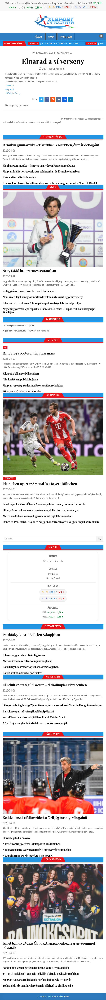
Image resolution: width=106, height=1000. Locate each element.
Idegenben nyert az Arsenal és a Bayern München (40, 483)
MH (5, 348)
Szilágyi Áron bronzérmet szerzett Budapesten (29, 291)
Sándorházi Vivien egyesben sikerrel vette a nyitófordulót (36, 968)
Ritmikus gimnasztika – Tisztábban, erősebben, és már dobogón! (51, 145)
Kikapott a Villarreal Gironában (21, 373)
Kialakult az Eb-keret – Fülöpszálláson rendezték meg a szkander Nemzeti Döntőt (50, 183)
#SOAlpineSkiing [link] (12, 93)
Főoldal (38, 36)
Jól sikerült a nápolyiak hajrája (20, 379)
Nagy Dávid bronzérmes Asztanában (29, 270)
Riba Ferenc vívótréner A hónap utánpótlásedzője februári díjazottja (42, 303)
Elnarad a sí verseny (53, 61)
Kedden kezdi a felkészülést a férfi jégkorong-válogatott (45, 817)
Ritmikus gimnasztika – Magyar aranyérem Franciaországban (39, 165)
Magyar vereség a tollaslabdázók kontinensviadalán (33, 385)
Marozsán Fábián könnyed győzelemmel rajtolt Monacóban (37, 516)
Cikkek (51, 36)
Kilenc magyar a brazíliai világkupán (24, 655)
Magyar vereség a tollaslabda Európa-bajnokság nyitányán (37, 979)
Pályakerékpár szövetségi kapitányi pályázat (28, 711)
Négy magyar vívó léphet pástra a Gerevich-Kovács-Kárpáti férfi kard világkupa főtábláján (49, 310)
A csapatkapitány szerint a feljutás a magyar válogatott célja (37, 850)
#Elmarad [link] (9, 85)
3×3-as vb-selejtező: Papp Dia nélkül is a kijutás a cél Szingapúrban (41, 973)
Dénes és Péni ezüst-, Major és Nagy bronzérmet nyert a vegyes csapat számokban (51, 522)
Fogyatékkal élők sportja (54, 53)
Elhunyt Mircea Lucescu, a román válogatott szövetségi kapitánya (40, 510)
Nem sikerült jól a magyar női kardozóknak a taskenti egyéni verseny (43, 297)
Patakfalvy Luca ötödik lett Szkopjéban (31, 634)
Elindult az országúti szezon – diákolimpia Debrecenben (45, 685)
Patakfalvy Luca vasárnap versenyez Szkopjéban (31, 667)
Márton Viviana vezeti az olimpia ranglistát (27, 661)
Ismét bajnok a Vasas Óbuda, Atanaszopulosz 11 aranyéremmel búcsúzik (44, 504)
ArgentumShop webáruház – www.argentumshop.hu (26, 330)
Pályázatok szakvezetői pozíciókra (22, 673)
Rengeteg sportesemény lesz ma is (29, 353)
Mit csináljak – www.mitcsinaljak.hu (18, 325)
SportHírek (23, 105)
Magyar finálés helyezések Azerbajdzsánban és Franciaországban (41, 171)
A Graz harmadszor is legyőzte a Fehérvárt (27, 855)
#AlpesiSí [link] (9, 89)
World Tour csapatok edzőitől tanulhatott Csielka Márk (34, 717)
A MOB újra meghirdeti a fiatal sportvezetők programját (35, 723)
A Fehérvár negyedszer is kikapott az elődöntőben (31, 844)
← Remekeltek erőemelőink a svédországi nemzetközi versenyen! (32, 122)
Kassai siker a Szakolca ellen (19, 177)
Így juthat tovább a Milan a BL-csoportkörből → (82, 118)
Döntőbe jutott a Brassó (16, 838)
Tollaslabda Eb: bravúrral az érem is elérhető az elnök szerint (38, 985)
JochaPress (9, 478)
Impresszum (66, 36)
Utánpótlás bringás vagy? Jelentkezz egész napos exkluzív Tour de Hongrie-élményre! (52, 705)
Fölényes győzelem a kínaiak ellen (22, 391)
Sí (16, 105)
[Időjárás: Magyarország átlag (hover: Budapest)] (72, 7)
